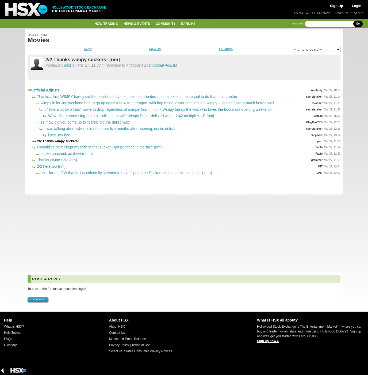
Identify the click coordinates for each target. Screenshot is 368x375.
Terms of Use (141, 345)
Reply (87, 49)
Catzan (318, 115)
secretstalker (314, 96)
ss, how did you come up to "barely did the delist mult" (85, 122)
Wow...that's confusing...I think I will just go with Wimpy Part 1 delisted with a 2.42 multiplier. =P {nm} (130, 116)
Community (165, 24)
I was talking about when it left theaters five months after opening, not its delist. (109, 129)
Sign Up (336, 6)
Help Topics (12, 333)
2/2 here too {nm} (51, 166)
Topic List (155, 49)
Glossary (10, 345)
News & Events (137, 24)
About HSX (117, 326)
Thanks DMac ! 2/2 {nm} (56, 160)
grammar (317, 160)
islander (317, 103)
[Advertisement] (184, 233)
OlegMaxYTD (314, 122)
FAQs (8, 339)
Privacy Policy (119, 345)
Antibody (317, 90)
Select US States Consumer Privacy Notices (140, 351)
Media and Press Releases (128, 339)
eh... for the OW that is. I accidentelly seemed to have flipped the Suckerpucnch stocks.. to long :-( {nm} (126, 173)
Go (358, 23)
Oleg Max (317, 135)
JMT (320, 166)
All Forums (225, 49)
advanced (298, 23)
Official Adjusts (164, 65)
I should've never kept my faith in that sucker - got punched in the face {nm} (99, 147)
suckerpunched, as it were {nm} (66, 153)
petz (67, 65)
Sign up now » (268, 341)
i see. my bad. (59, 135)
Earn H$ (188, 24)
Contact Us (117, 333)
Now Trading (106, 24)
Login (356, 6)
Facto (319, 147)
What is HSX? (14, 326)
